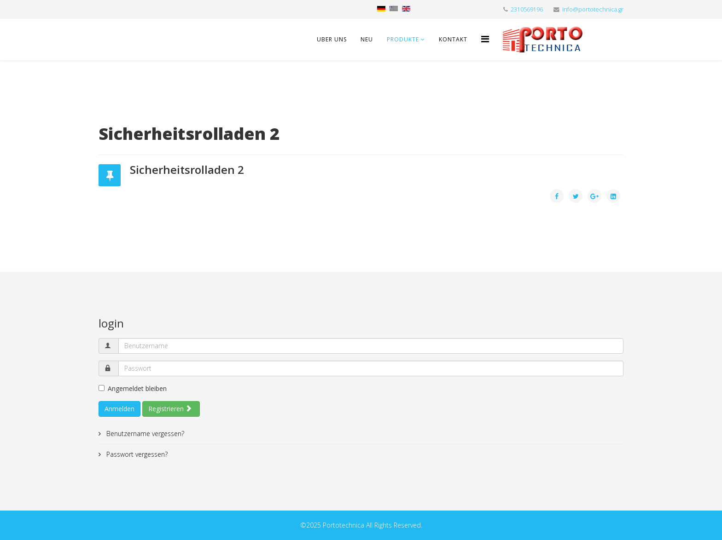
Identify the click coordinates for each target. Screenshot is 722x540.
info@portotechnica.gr (592, 9)
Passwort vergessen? (136, 454)
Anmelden (119, 408)
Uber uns (332, 39)
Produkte (403, 39)
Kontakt (453, 39)
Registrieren (170, 408)
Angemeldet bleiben (133, 388)
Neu (367, 39)
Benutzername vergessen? (144, 433)
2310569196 (527, 9)
